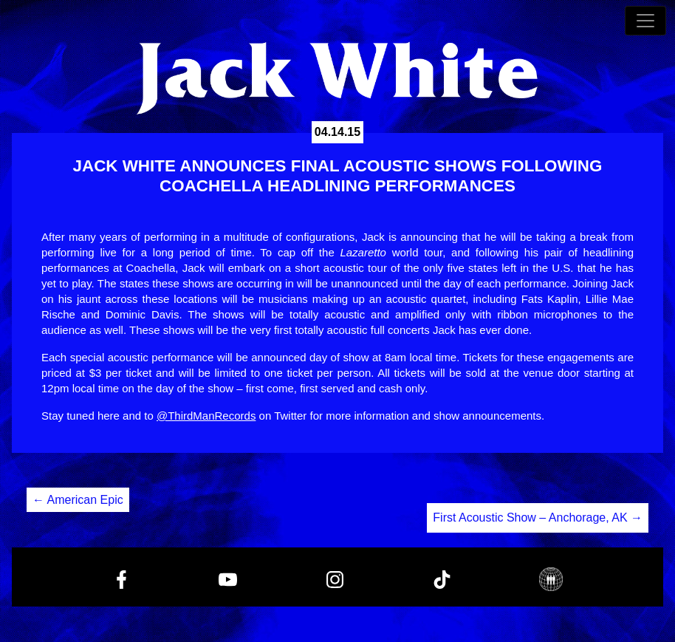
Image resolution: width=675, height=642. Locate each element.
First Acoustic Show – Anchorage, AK (538, 517)
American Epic (77, 500)
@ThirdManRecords (206, 415)
